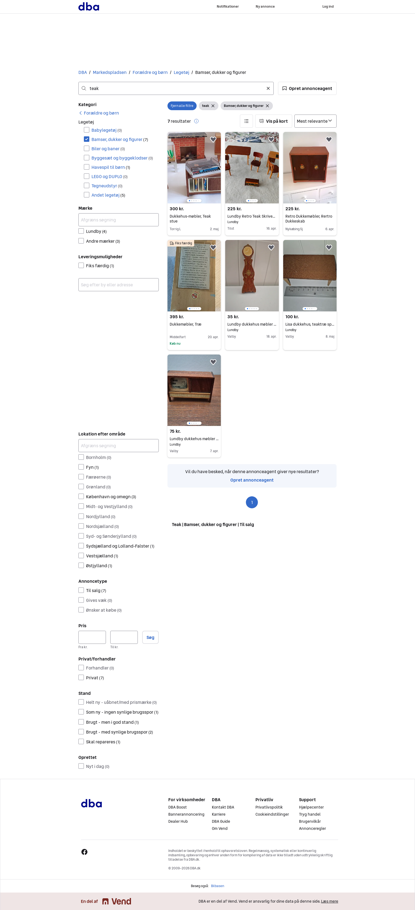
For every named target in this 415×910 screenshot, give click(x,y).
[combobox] (176, 88)
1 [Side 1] (252, 502)
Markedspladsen (110, 72)
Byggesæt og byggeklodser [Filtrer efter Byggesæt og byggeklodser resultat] (122, 158)
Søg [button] (150, 637)
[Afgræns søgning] (118, 219)
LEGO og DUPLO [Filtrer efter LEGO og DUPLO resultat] (109, 176)
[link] (98, 113)
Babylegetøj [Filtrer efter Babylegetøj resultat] (106, 130)
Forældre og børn (150, 72)
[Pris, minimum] (92, 637)
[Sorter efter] (315, 121)
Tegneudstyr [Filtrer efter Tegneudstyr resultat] (107, 185)
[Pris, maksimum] (124, 637)
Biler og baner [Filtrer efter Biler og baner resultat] (108, 148)
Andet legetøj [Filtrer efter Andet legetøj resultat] (108, 195)
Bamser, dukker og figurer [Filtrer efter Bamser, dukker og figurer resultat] (119, 139)
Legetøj (181, 72)
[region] (194, 167)
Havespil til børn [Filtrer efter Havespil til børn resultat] (110, 167)
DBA (82, 72)
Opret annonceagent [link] (252, 480)
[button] (307, 88)
